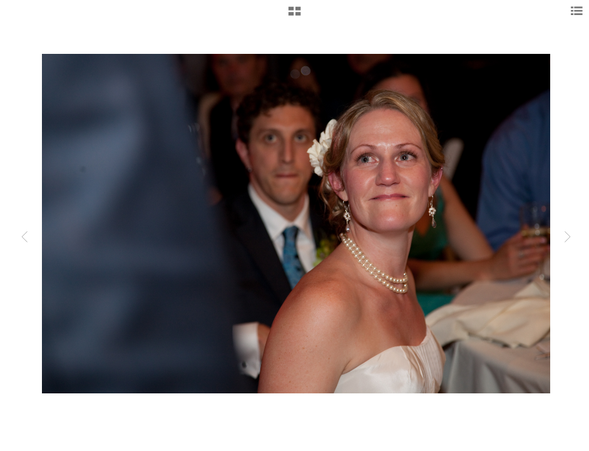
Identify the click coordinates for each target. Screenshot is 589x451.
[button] (294, 15)
